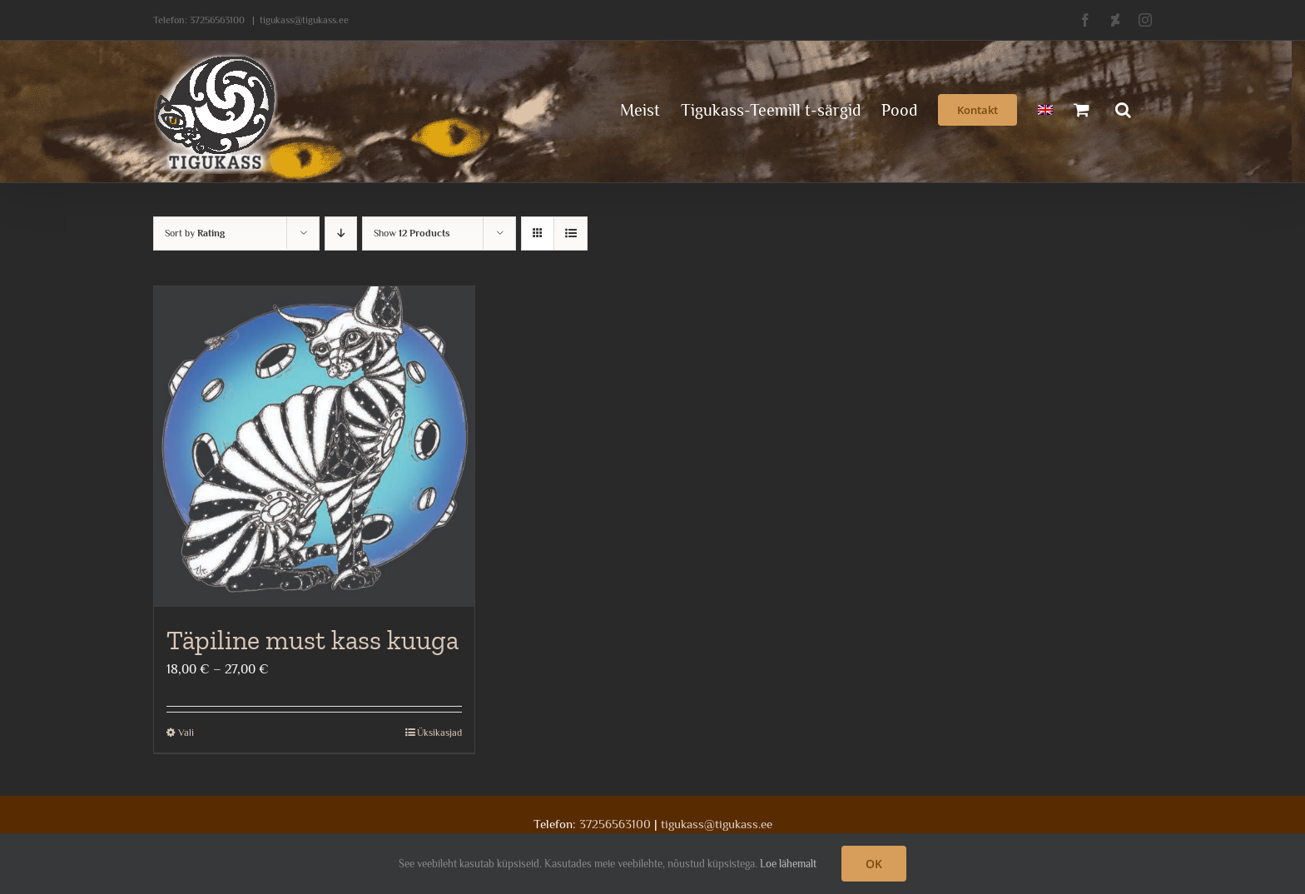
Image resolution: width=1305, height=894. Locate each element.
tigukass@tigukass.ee (304, 20)
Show (412, 233)
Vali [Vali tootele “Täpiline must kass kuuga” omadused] (186, 732)
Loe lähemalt (788, 863)
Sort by (195, 233)
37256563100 (217, 20)
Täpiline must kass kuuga (312, 640)
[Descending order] (341, 233)
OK (874, 864)
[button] (1123, 108)
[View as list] (570, 233)
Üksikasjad (439, 732)
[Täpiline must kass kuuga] (314, 446)
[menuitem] (1045, 108)
